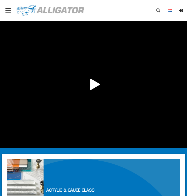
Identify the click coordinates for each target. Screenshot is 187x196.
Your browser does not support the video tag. (93, 84)
